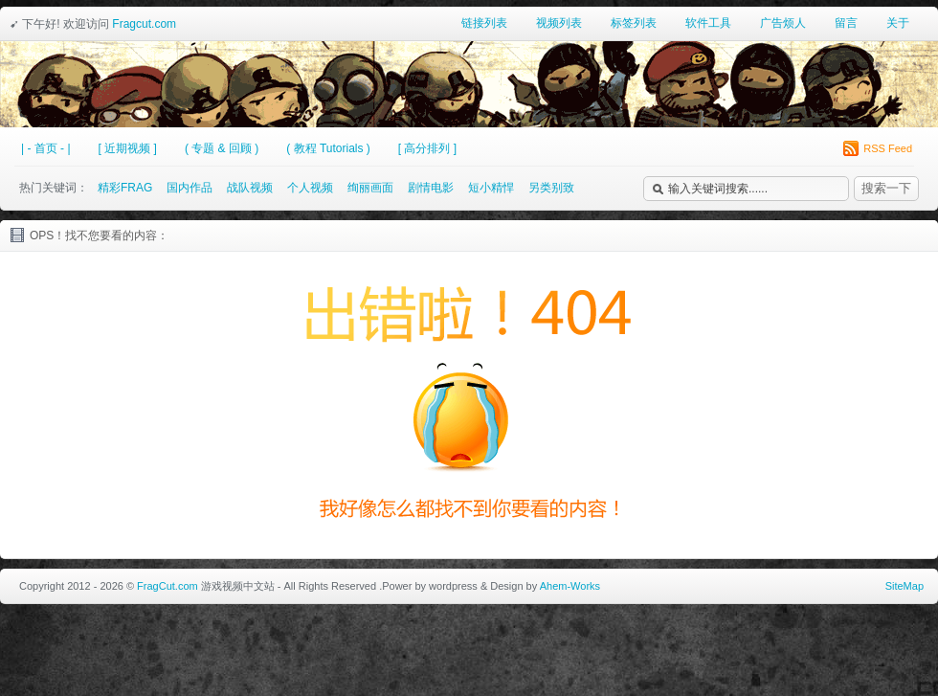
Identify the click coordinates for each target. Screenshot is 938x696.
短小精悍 (491, 187)
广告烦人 (783, 23)
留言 (846, 23)
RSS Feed (877, 148)
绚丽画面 (370, 187)
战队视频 (250, 187)
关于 (897, 23)
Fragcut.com (144, 24)
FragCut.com (167, 586)
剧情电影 (431, 187)
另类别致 (551, 187)
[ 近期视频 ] (128, 148)
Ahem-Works (570, 586)
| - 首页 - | (46, 148)
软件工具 (708, 23)
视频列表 (559, 23)
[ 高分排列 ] (427, 148)
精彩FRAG (125, 187)
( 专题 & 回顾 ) (221, 148)
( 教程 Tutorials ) (328, 148)
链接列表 (484, 23)
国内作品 (189, 187)
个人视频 (310, 187)
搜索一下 (886, 188)
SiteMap (904, 586)
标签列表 (634, 23)
